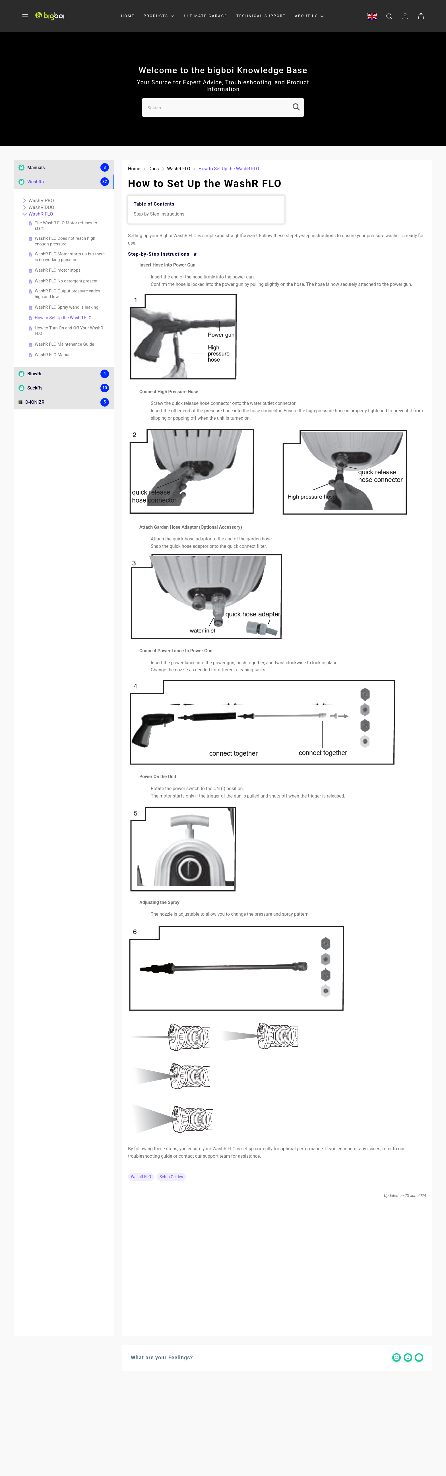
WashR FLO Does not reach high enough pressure (62, 241)
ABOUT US (310, 16)
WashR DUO (38, 207)
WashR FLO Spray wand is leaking (63, 307)
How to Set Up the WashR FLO (60, 318)
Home (134, 168)
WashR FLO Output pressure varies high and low (64, 293)
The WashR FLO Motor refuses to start (63, 225)
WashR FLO (38, 214)
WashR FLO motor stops (54, 270)
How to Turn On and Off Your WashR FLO (66, 330)
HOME (128, 16)
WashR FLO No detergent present (63, 281)
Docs (153, 168)
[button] (25, 16)
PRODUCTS (159, 16)
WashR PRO (38, 201)
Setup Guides (171, 1176)
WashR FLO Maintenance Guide (61, 344)
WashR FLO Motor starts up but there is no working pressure (67, 256)
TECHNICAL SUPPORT (261, 16)
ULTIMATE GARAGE (205, 16)
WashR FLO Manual (50, 355)
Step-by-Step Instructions (159, 214)
